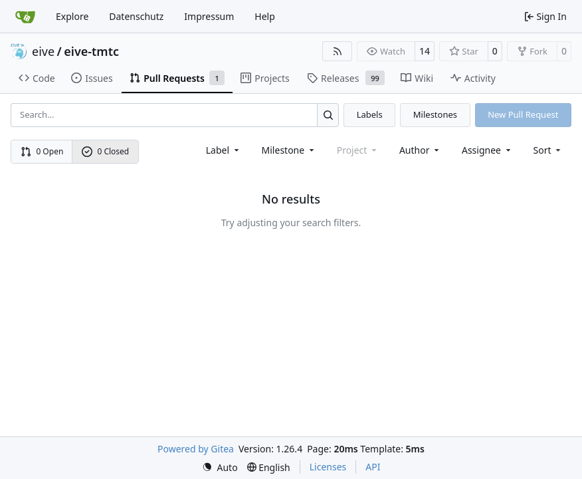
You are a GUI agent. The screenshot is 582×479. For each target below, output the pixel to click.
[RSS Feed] (337, 51)
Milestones (435, 114)
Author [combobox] (420, 150)
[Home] (25, 17)
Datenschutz (136, 16)
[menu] (548, 150)
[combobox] (223, 150)
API (372, 466)
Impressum (209, 16)
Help (264, 16)
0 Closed (106, 151)
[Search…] (328, 114)
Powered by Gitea (195, 448)
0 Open (42, 151)
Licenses (328, 466)
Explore (72, 16)
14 (424, 51)
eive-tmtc (91, 51)
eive (43, 51)
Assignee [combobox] (487, 150)
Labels (370, 114)
